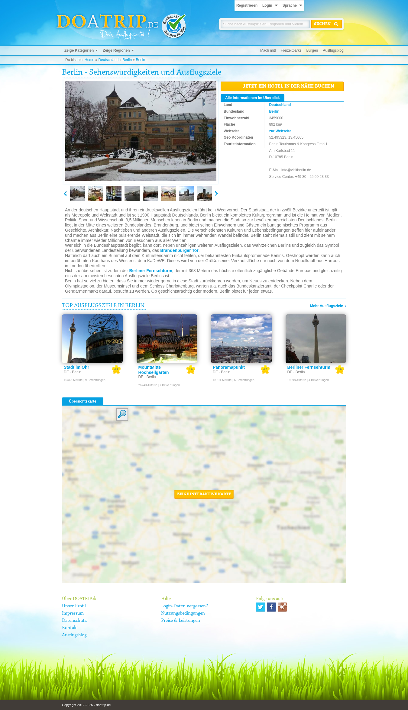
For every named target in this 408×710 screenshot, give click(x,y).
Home (89, 60)
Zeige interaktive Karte (204, 494)
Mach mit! (268, 50)
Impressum (73, 613)
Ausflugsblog (333, 50)
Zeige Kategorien (79, 50)
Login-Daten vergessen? (184, 606)
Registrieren (246, 5)
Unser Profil (74, 606)
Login (267, 5)
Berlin (127, 60)
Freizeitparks (291, 50)
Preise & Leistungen (180, 620)
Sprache (290, 5)
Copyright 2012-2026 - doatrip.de (86, 705)
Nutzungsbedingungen (183, 613)
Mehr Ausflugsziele (326, 306)
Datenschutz (74, 620)
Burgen (312, 50)
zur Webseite (280, 131)
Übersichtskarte (82, 401)
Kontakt (70, 627)
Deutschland (108, 60)
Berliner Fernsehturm (150, 270)
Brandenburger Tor (179, 250)
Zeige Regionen (116, 50)
